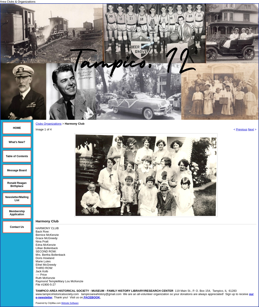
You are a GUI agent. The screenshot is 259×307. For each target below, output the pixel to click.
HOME (17, 128)
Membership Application (17, 213)
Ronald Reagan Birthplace (16, 184)
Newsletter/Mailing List (16, 199)
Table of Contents (17, 156)
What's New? (17, 142)
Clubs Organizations (48, 123)
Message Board (17, 170)
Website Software (70, 303)
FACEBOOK (92, 297)
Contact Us (17, 227)
